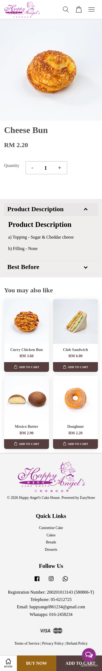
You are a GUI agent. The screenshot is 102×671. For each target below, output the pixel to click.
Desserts (51, 549)
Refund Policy (77, 643)
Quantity (11, 165)
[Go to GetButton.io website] (89, 665)
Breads (51, 542)
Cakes (51, 535)
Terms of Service (27, 643)
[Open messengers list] (89, 655)
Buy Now (36, 663)
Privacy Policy (53, 643)
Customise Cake (51, 528)
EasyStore (87, 498)
